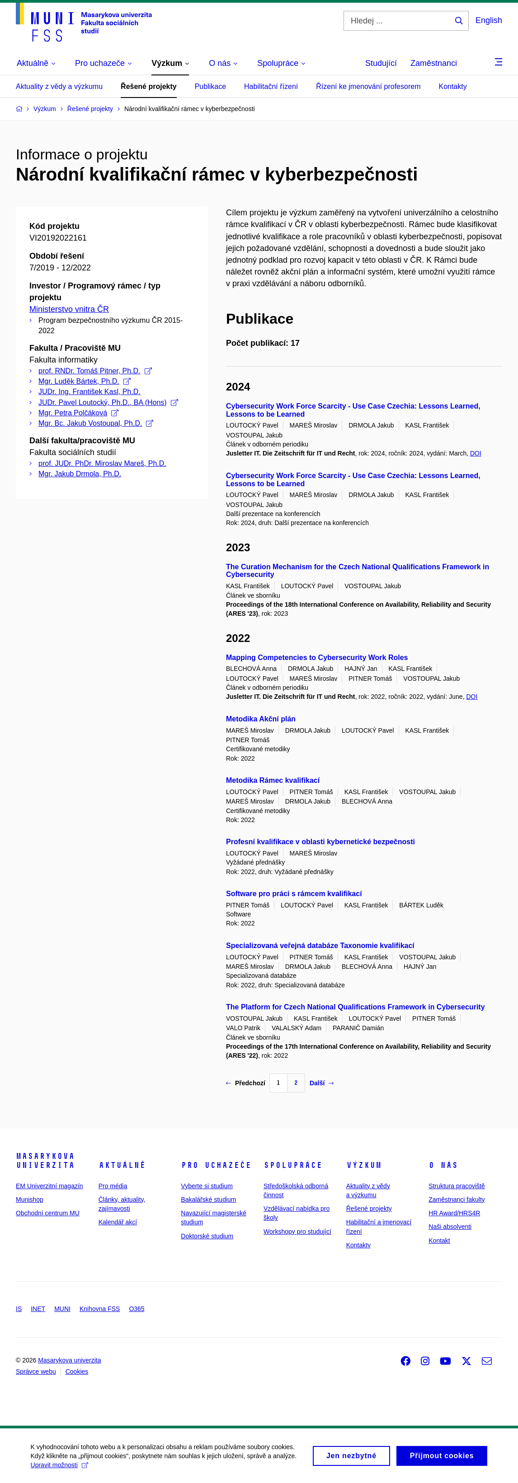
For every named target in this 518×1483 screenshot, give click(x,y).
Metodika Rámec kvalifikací (273, 780)
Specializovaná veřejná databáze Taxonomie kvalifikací (320, 945)
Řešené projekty (149, 86)
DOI (475, 453)
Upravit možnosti (60, 1469)
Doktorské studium (207, 1236)
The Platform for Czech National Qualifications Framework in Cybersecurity (355, 1007)
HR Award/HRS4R (454, 1213)
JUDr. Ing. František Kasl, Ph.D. (89, 391)
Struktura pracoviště (457, 1186)
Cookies (77, 1371)
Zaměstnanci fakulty (457, 1199)
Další (322, 1083)
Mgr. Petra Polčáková (78, 413)
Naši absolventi (450, 1226)
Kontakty (452, 86)
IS (19, 1308)
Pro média (113, 1186)
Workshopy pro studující (297, 1231)
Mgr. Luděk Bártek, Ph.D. (84, 381)
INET (38, 1308)
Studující (381, 63)
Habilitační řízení (271, 86)
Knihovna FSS (100, 1308)
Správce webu (36, 1371)
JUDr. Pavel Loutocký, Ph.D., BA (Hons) (108, 402)
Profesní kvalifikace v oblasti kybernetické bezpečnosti (320, 842)
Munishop (29, 1199)
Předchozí (245, 1083)
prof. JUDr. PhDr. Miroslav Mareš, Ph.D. (102, 463)
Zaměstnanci (433, 63)
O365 (136, 1308)
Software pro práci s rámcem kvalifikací (294, 893)
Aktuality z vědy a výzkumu (59, 86)
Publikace (210, 86)
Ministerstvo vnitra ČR (69, 309)
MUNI (62, 1308)
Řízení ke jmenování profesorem (368, 86)
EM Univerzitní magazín (49, 1186)
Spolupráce (293, 1165)
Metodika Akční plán (261, 719)
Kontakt (439, 1240)
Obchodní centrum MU (48, 1213)
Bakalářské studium (208, 1199)
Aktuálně (122, 1165)
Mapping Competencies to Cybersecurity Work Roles (317, 657)
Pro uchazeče (216, 1165)
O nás (443, 1165)
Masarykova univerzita (45, 1160)
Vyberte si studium (207, 1186)
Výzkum (363, 1165)
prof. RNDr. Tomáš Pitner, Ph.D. (95, 371)
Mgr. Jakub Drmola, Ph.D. (79, 474)
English (489, 20)
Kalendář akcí (118, 1222)
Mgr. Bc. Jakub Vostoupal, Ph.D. (95, 423)
